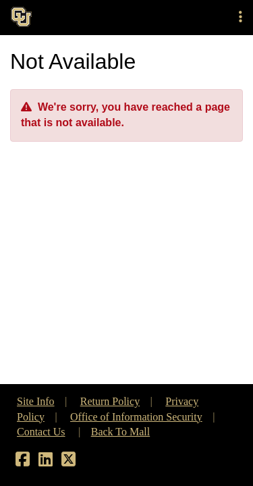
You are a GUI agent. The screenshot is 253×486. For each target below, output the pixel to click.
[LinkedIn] (45, 461)
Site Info (36, 401)
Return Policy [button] (110, 401)
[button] (240, 17)
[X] (68, 461)
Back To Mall (120, 431)
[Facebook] (23, 461)
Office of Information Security (136, 417)
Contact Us (41, 431)
